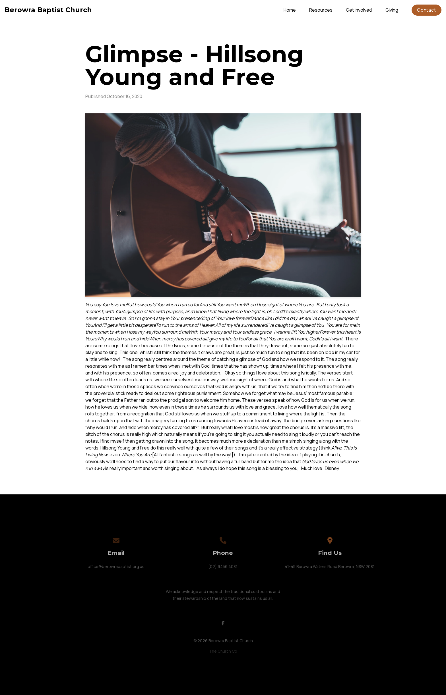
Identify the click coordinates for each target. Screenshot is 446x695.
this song (247, 468)
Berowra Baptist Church (48, 10)
